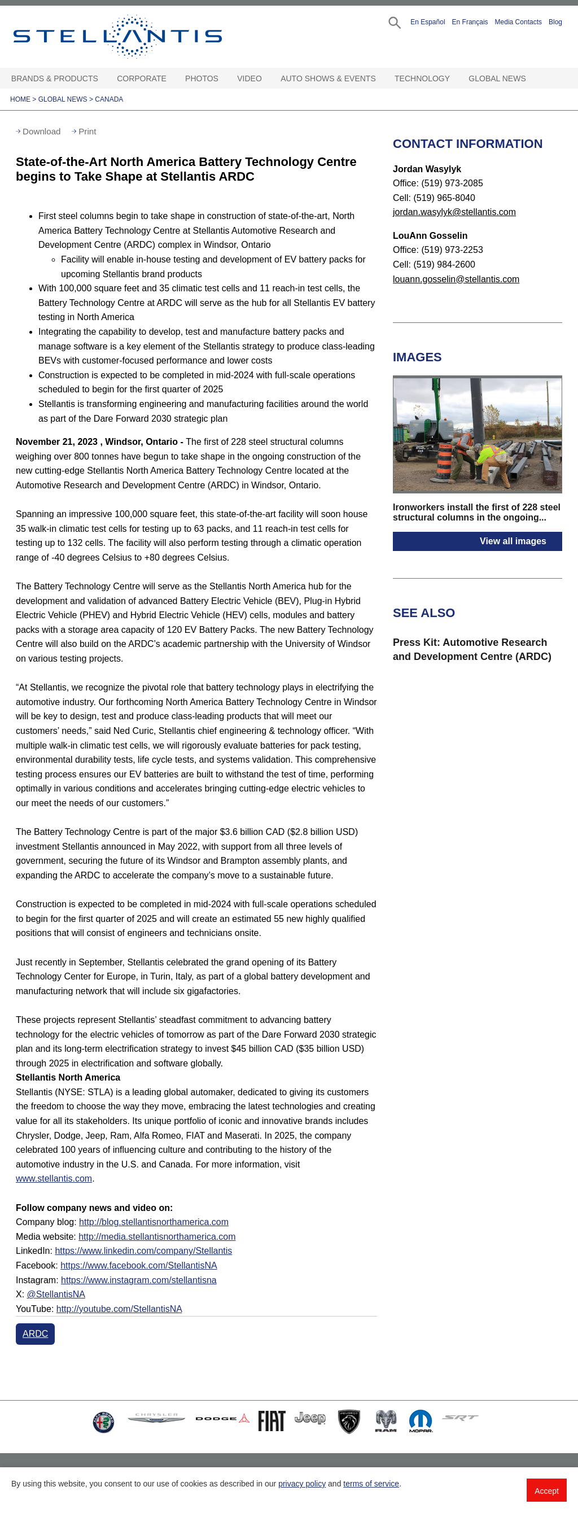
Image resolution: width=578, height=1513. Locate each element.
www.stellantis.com (54, 1178)
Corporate (142, 78)
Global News (497, 78)
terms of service (371, 1483)
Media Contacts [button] (518, 22)
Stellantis (133, 37)
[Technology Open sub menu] (455, 79)
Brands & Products (54, 78)
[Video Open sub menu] (267, 79)
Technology (422, 78)
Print (87, 131)
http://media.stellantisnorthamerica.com (156, 1236)
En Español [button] (427, 22)
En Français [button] (470, 22)
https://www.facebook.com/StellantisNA (138, 1265)
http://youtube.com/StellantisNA (119, 1309)
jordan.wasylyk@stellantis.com (454, 212)
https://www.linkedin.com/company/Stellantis (143, 1251)
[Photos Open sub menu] (223, 79)
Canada (109, 99)
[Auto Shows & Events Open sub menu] (381, 79)
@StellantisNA (56, 1294)
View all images (513, 541)
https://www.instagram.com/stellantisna (139, 1280)
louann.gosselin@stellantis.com (456, 279)
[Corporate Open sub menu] (171, 79)
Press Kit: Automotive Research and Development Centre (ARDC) (472, 649)
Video (249, 78)
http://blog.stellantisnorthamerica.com (154, 1222)
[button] (394, 22)
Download (42, 131)
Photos (201, 78)
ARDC (35, 1334)
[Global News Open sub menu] (531, 79)
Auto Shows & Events (328, 78)
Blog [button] (555, 22)
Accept (547, 1490)
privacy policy (302, 1483)
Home (20, 99)
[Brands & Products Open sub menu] (103, 79)
